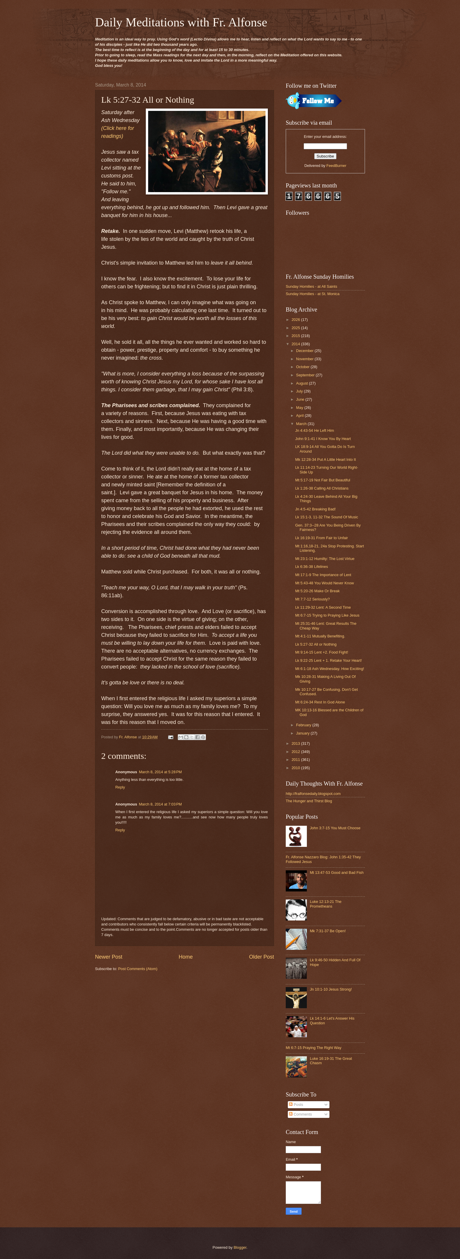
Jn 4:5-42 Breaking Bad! (315, 509)
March (301, 424)
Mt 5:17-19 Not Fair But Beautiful (322, 480)
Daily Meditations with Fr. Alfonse (181, 22)
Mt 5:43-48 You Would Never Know (324, 583)
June (300, 399)
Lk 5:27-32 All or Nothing (315, 644)
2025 (296, 328)
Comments (300, 1114)
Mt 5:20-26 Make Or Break (317, 591)
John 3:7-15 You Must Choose (335, 828)
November (305, 359)
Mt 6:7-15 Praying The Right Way (313, 1047)
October (303, 367)
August (302, 383)
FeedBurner (336, 165)
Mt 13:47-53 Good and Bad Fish (336, 872)
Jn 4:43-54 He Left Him (314, 430)
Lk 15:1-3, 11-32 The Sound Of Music (326, 517)
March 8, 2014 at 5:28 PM (160, 772)
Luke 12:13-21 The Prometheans (325, 903)
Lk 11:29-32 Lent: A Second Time (323, 607)
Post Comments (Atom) (138, 969)
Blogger (240, 1247)
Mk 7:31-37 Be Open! (328, 931)
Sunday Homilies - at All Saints (311, 286)
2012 (296, 751)
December (305, 350)
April (300, 415)
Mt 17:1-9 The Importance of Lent (323, 575)
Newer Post (108, 957)
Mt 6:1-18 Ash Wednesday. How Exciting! (329, 668)
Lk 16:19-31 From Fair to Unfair (321, 538)
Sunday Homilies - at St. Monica (312, 294)
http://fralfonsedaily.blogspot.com (313, 793)
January (303, 733)
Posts (296, 1104)
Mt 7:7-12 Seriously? (312, 599)
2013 (296, 743)
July (300, 391)
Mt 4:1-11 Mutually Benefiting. (320, 636)
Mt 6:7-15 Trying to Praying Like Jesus (327, 615)
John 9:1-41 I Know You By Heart (323, 438)
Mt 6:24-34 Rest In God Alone (320, 702)
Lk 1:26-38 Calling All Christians (322, 488)
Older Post (261, 957)
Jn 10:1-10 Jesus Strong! (331, 989)
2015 (296, 336)
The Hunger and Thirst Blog (309, 801)
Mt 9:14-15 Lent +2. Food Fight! (321, 652)
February (304, 725)
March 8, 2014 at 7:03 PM (160, 804)
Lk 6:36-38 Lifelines (311, 566)
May (300, 407)
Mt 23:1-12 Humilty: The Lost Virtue (324, 558)
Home (186, 957)
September (306, 375)
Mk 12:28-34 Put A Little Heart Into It (325, 459)
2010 (296, 768)
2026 (296, 319)
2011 (296, 759)
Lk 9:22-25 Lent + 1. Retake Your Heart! (328, 660)
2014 (296, 344)
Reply (120, 787)
